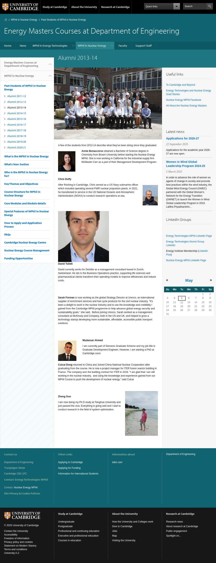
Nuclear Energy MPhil (25, 487)
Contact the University (16, 531)
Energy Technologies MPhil (31, 479)
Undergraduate (66, 521)
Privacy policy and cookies (18, 542)
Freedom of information (16, 538)
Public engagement (176, 531)
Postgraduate (65, 526)
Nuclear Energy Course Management (26, 250)
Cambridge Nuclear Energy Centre (25, 242)
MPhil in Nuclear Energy (24, 19)
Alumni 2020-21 (16, 147)
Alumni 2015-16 (16, 119)
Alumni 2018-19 (16, 136)
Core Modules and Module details (25, 203)
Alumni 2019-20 (16, 141)
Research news (174, 521)
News (23, 45)
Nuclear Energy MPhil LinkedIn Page (186, 260)
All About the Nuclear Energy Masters (186, 105)
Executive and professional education (78, 535)
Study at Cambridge (55, 7)
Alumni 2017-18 (16, 130)
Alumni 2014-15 (16, 113)
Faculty (123, 45)
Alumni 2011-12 (16, 96)
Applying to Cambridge (70, 462)
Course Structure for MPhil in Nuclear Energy (22, 193)
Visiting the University (124, 540)
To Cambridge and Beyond (180, 84)
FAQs (7, 234)
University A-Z (11, 553)
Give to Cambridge (122, 526)
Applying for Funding (69, 468)
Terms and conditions (15, 549)
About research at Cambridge (182, 526)
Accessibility (10, 534)
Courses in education (69, 540)
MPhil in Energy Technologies (50, 45)
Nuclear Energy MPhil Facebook (183, 100)
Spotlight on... (173, 535)
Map (114, 535)
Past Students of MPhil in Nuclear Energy (63, 19)
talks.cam (117, 462)
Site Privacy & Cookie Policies (22, 493)
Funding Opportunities (18, 258)
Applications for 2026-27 (182, 138)
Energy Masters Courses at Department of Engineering (21, 66)
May (189, 280)
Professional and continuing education (78, 531)
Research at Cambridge (115, 7)
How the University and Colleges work (132, 521)
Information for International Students (78, 473)
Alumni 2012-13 (16, 102)
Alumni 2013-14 (16, 107)
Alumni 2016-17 (16, 124)
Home (6, 19)
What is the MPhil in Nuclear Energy (26, 156)
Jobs (114, 531)
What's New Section (16, 164)
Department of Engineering (180, 454)
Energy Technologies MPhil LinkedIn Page (189, 235)
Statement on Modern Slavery (20, 545)
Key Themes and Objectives (21, 184)
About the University (84, 7)
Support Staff (144, 45)
